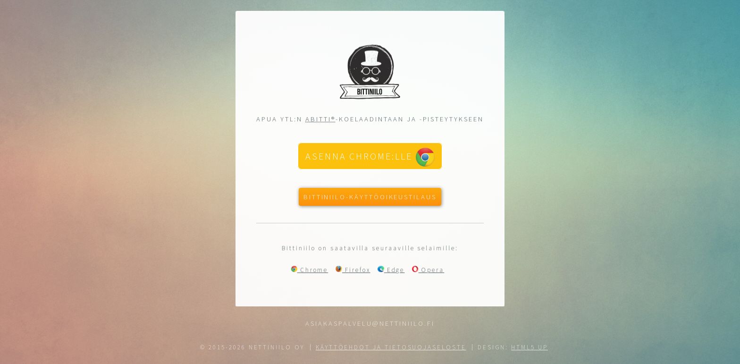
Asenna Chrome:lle (370, 157)
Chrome (309, 270)
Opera (428, 270)
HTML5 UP (529, 347)
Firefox (353, 270)
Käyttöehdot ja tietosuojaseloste (391, 347)
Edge (391, 270)
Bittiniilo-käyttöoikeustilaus (370, 197)
